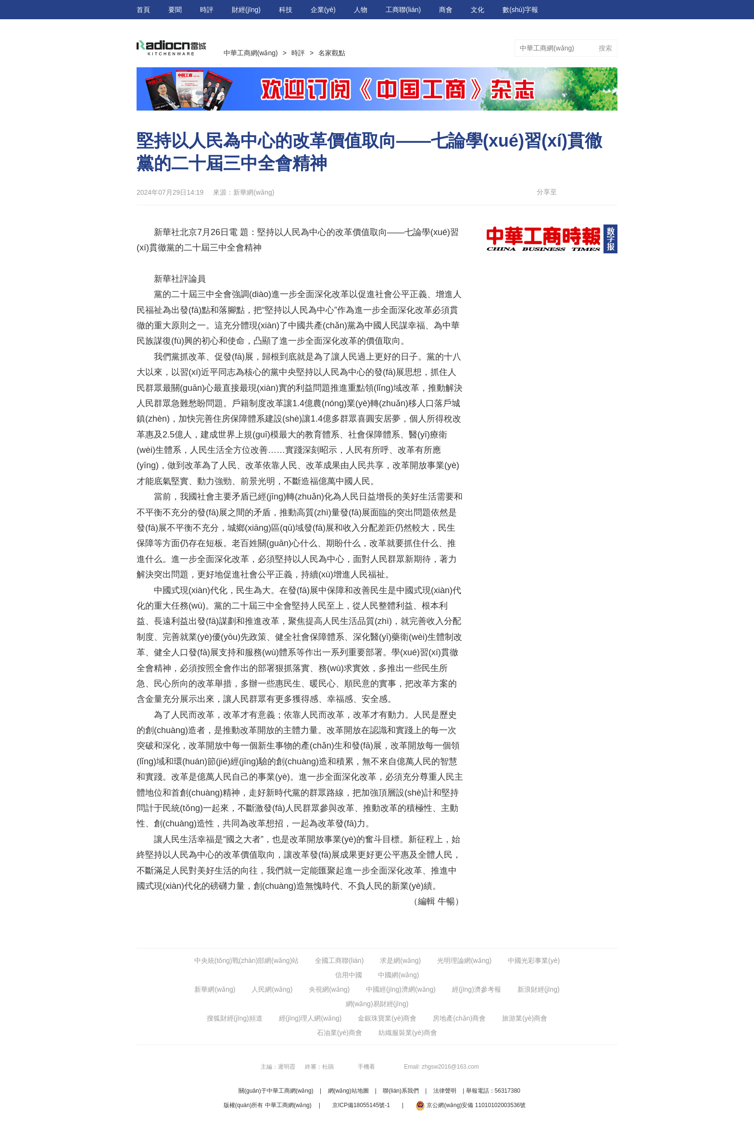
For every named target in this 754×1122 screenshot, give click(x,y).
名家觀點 (331, 53)
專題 (547, 29)
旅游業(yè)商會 (524, 1018)
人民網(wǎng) (271, 989)
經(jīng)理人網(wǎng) (310, 1018)
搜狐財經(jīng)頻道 (235, 1018)
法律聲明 (444, 1090)
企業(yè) (323, 9)
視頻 (579, 29)
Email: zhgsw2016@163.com (441, 1066)
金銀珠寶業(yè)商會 (387, 1018)
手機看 (366, 1066)
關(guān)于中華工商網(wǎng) (276, 1090)
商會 (445, 9)
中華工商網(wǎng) (251, 53)
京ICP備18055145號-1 (361, 1105)
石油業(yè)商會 (339, 1032)
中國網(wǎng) (398, 975)
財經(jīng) (246, 9)
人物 (360, 9)
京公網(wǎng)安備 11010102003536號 (470, 1105)
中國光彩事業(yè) (534, 960)
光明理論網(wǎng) (464, 960)
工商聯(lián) (403, 9)
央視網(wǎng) (329, 989)
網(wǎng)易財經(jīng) (377, 1004)
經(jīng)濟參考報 (476, 989)
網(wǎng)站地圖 (348, 1090)
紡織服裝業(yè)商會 (407, 1032)
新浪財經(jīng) (538, 989)
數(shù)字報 (520, 9)
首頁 (143, 9)
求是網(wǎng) (400, 960)
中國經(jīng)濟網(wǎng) (401, 989)
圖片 (610, 29)
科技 (285, 9)
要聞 (175, 9)
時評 (207, 9)
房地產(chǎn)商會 (459, 1018)
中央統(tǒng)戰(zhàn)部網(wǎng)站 (246, 960)
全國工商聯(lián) (339, 960)
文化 (477, 9)
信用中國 (348, 975)
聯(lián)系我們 (401, 1090)
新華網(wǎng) (214, 989)
